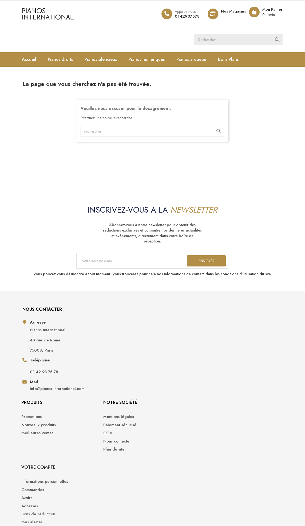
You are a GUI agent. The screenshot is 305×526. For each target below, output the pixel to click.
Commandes (232, 339)
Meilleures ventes (108, 347)
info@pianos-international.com (50, 400)
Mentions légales (172, 331)
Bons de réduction (238, 363)
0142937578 (181, 16)
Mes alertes (231, 371)
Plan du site (167, 363)
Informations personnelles (244, 331)
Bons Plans (233, 61)
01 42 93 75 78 (49, 381)
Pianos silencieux (106, 61)
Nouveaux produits (109, 339)
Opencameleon (114, 507)
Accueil (34, 61)
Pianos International (61, 507)
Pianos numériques (152, 61)
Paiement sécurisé (173, 339)
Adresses (229, 355)
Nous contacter (170, 355)
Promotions (102, 331)
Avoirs (226, 347)
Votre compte (238, 316)
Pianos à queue (197, 61)
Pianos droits (65, 61)
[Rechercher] (244, 40)
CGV (161, 347)
